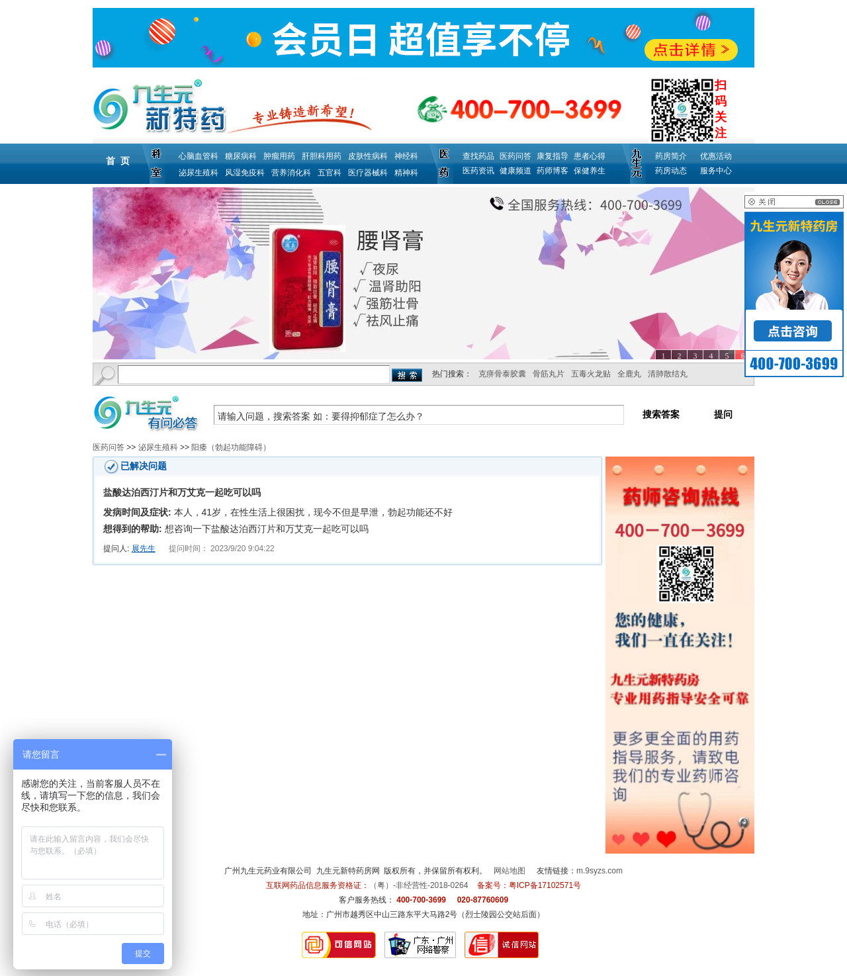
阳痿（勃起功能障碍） (231, 447)
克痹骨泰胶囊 (502, 373)
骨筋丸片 (548, 373)
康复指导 (552, 156)
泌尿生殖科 (198, 172)
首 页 (118, 160)
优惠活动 (716, 156)
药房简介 (671, 156)
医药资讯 (478, 170)
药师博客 (552, 170)
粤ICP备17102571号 (545, 885)
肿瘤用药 (279, 156)
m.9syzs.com (599, 870)
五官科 (329, 172)
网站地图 (509, 870)
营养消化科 (291, 172)
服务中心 (716, 170)
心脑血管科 (198, 156)
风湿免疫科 (245, 172)
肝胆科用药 (321, 156)
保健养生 (589, 170)
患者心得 (589, 156)
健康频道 (515, 170)
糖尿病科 (241, 156)
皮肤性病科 (368, 156)
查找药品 (478, 156)
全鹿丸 (629, 373)
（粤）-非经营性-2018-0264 (418, 885)
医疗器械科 (368, 172)
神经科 (406, 156)
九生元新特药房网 (348, 870)
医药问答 (515, 156)
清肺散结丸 (668, 373)
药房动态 (671, 170)
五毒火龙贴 (591, 373)
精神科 (406, 172)
